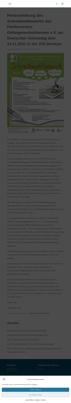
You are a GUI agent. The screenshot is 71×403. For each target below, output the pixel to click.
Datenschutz (37, 400)
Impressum (43, 400)
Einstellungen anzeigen (35, 395)
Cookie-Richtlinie (29, 400)
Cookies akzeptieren (35, 389)
